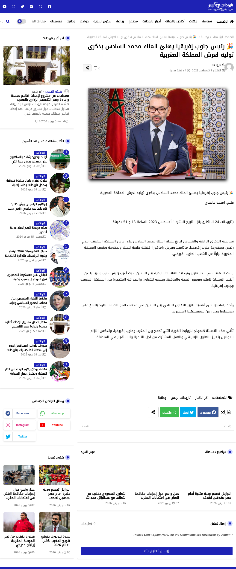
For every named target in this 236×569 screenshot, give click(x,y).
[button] (7, 21)
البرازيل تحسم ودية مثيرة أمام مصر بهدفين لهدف (209, 496)
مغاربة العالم (36, 21)
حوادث (84, 21)
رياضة (120, 21)
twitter (22, 436)
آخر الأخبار (201, 398)
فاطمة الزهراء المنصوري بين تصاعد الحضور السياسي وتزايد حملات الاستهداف (28, 303)
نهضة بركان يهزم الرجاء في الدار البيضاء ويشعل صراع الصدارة (26, 371)
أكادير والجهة (174, 21)
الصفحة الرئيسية (223, 37)
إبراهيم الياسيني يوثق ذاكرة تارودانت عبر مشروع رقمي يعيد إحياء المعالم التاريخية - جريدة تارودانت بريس (27, 210)
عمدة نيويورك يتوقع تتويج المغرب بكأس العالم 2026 (55, 541)
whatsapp (57, 413)
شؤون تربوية (102, 21)
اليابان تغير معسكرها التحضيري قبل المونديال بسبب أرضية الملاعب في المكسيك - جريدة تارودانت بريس (27, 281)
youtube (57, 425)
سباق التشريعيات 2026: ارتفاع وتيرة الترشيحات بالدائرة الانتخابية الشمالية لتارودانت (26, 255)
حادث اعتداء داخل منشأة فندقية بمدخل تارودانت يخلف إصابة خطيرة (26, 185)
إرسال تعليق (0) (156, 551)
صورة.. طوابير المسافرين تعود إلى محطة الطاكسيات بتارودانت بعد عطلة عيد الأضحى (27, 350)
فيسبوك (56, 21)
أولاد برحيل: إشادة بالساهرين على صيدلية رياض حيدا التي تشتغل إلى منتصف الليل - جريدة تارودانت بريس (26, 163)
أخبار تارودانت (151, 21)
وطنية (71, 21)
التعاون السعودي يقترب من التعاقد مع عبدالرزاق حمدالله (106, 496)
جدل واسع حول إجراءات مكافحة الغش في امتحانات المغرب (157, 496)
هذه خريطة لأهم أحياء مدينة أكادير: (28, 230)
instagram (22, 425)
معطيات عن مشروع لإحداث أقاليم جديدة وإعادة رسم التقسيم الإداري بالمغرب (40, 98)
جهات (193, 21)
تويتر (186, 413)
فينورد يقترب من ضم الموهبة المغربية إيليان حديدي (19, 541)
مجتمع (133, 21)
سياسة (207, 21)
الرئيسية (222, 21)
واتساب (166, 413)
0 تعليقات (88, 524)
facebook (22, 413)
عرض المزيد (87, 452)
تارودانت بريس (181, 398)
